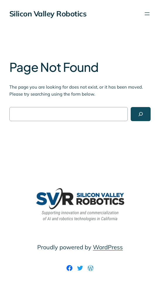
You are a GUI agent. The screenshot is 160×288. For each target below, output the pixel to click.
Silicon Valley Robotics (47, 13)
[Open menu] (147, 13)
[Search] (141, 114)
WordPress (108, 247)
